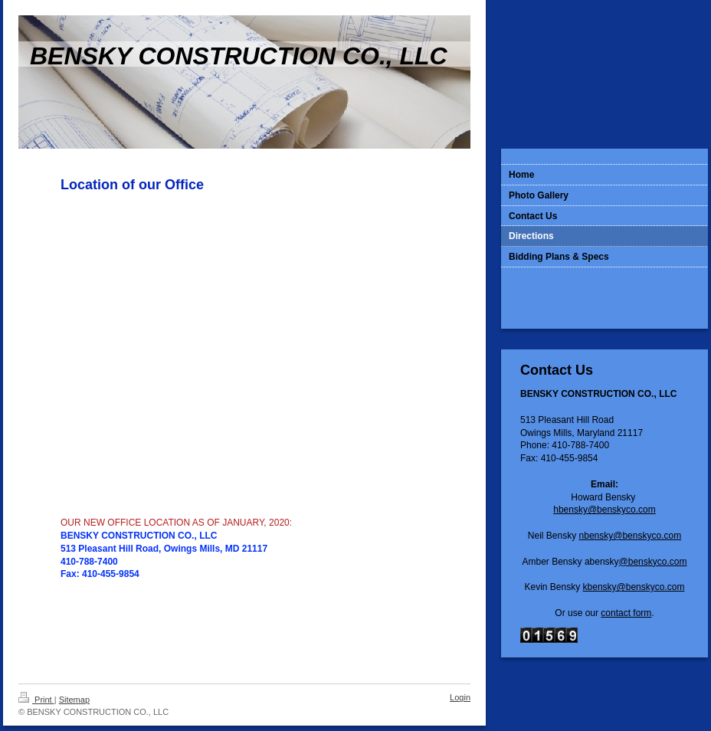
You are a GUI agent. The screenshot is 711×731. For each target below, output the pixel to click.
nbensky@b (603, 535)
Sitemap (74, 699)
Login (460, 697)
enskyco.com (654, 535)
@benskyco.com (653, 561)
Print (36, 699)
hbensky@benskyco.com (604, 509)
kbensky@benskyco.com (634, 587)
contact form (626, 613)
